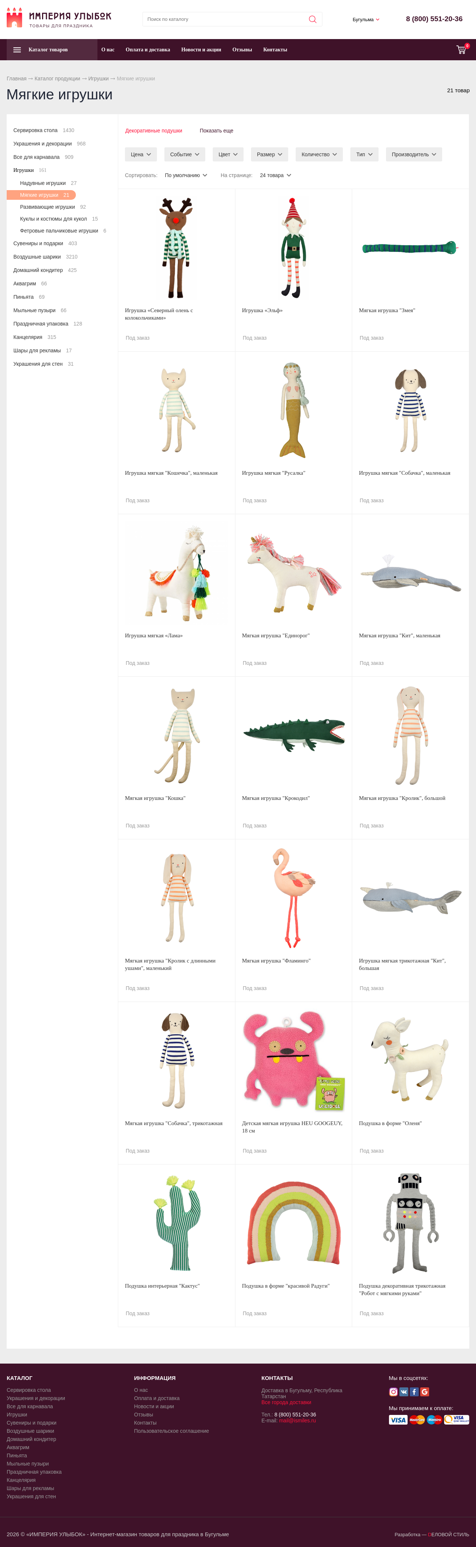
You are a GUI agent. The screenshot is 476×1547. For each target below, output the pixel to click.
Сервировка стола (43, 130)
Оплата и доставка (148, 49)
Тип (360, 154)
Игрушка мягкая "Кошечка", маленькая (171, 472)
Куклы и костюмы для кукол (59, 219)
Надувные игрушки (48, 183)
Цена (137, 154)
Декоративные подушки (153, 131)
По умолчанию (182, 175)
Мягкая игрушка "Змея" (387, 310)
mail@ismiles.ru (297, 1420)
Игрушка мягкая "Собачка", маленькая (404, 472)
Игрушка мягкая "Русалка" (274, 472)
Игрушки (98, 78)
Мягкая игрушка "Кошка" (155, 798)
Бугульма (363, 19)
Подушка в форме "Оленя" (390, 1123)
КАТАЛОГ (19, 1377)
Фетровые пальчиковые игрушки (63, 231)
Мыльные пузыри (40, 310)
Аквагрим (30, 283)
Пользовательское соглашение (171, 1431)
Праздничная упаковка (47, 324)
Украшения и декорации (49, 144)
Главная (16, 78)
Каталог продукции (57, 78)
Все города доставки (286, 1402)
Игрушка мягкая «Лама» (154, 635)
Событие (181, 154)
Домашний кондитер (45, 270)
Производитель (410, 154)
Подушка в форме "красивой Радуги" (286, 1285)
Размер (266, 154)
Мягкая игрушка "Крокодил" (276, 798)
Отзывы (242, 49)
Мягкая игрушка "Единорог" (276, 635)
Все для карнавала (43, 157)
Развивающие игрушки (53, 207)
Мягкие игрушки (44, 195)
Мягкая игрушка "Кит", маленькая (399, 635)
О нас (108, 49)
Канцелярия (34, 337)
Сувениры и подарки (45, 243)
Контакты (275, 49)
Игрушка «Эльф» (262, 310)
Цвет (224, 154)
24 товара (272, 175)
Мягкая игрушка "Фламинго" (276, 960)
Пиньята (29, 297)
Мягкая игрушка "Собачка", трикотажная (173, 1123)
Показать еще (217, 131)
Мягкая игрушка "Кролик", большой (402, 798)
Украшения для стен (43, 364)
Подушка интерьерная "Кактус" (162, 1285)
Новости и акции (201, 49)
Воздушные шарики (45, 257)
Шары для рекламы (42, 350)
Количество (315, 154)
